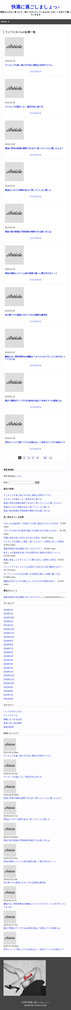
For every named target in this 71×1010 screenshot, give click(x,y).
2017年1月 (8, 625)
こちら (19, 476)
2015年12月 (9, 675)
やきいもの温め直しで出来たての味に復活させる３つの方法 (31, 523)
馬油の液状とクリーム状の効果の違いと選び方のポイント (31, 273)
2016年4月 (8, 660)
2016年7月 (8, 648)
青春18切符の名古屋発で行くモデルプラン (23, 549)
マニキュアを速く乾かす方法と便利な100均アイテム (29, 65)
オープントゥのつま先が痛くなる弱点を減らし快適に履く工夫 (32, 574)
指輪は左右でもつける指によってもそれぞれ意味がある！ (30, 581)
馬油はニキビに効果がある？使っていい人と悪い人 (28, 190)
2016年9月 (8, 641)
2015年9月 (8, 687)
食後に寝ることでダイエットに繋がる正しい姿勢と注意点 (30, 560)
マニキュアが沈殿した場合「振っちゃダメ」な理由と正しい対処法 (34, 541)
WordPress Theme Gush (35, 1005)
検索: (6, 482)
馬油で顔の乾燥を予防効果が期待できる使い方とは (28, 232)
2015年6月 (8, 699)
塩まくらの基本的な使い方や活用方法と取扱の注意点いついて (32, 553)
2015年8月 (8, 691)
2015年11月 (9, 679)
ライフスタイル (35, 71)
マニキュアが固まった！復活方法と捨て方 (24, 107)
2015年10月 (9, 683)
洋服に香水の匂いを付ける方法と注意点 (22, 538)
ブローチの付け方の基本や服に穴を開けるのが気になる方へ (31, 530)
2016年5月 (8, 656)
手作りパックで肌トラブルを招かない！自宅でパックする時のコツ (35, 442)
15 (45, 458)
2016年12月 (9, 629)
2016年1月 (8, 672)
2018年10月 (9, 618)
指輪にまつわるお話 (13, 719)
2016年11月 (9, 633)
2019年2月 (8, 610)
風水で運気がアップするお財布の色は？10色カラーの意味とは (33, 401)
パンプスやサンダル (13, 711)
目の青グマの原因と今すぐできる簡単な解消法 (26, 315)
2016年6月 (8, 652)
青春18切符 (9, 727)
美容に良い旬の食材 (13, 723)
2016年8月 (8, 645)
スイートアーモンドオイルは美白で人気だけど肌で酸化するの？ (33, 567)
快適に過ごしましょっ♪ (35, 6)
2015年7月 (8, 695)
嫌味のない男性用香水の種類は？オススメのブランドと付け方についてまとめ (35, 905)
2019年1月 (8, 614)
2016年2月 (8, 668)
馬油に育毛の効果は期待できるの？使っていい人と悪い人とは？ (34, 148)
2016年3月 (8, 664)
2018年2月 (8, 621)
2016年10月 (9, 637)
